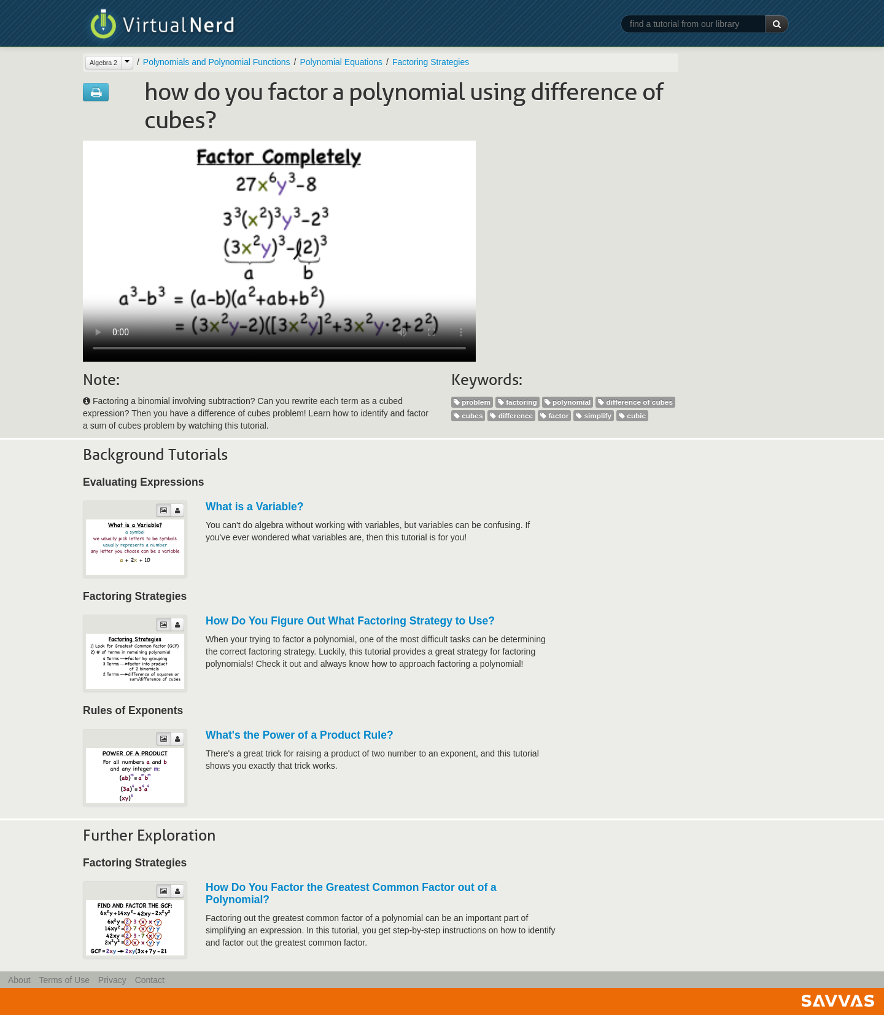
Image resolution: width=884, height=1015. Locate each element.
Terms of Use (64, 980)
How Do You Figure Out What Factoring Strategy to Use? (350, 621)
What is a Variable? (255, 506)
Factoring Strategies (430, 62)
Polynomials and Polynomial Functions (216, 62)
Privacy (112, 980)
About (19, 980)
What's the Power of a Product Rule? (300, 735)
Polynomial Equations (341, 62)
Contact (150, 980)
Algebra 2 (103, 62)
